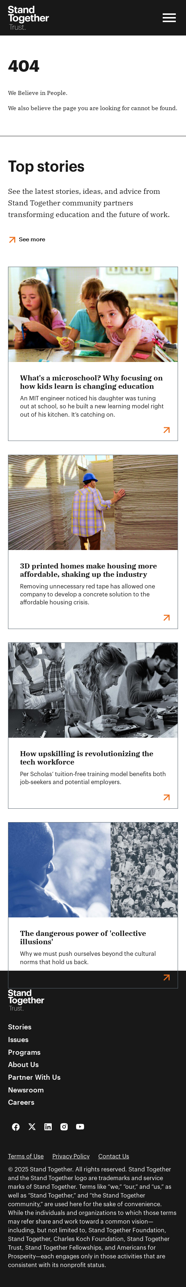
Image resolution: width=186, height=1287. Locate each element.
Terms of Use (26, 1156)
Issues (18, 1039)
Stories (19, 1027)
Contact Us (113, 1156)
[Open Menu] (169, 17)
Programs (24, 1052)
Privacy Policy (71, 1156)
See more (32, 239)
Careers (21, 1102)
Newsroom (26, 1090)
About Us (23, 1064)
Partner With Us (34, 1077)
